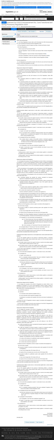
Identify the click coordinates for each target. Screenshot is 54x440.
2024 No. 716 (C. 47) (16, 26)
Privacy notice (34, 432)
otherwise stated (38, 435)
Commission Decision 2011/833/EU (34, 437)
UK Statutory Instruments (6, 26)
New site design (5, 432)
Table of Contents (6, 29)
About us (13, 432)
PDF (13, 430)
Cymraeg (51, 14)
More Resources (21, 29)
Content (13, 29)
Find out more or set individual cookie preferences (26, 7)
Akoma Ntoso (19, 430)
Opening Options (6, 41)
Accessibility (22, 432)
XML (15, 430)
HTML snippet (9, 430)
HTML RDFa (25, 430)
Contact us (28, 432)
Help (9, 432)
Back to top (50, 424)
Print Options (48, 31)
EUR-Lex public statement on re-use (32, 438)
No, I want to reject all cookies (45, 7)
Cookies (39, 432)
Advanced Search (49, 20)
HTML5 (5, 430)
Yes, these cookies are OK (9, 7)
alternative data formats (21, 428)
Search (4, 22)
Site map (17, 432)
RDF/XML (29, 430)
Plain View (42, 31)
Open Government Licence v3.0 (23, 435)
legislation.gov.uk (10, 11)
